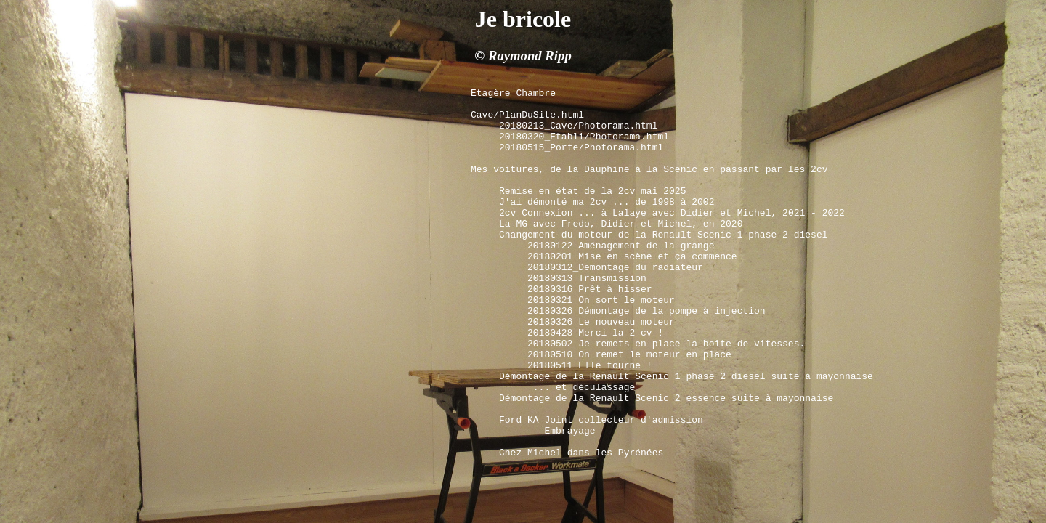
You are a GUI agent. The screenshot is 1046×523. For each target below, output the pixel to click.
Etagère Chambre (513, 94)
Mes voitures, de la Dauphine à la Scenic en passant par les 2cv (649, 185)
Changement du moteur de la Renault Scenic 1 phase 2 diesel (663, 264)
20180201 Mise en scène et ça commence (632, 290)
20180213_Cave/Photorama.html (581, 133)
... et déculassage (581, 447)
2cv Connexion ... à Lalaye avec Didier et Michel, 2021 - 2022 (675, 238)
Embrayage (547, 499)
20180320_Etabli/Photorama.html (587, 146)
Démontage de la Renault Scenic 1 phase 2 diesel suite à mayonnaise (686, 434)
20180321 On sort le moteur (601, 342)
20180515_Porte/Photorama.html (584, 159)
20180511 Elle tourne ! (589, 421)
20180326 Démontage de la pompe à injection (646, 355)
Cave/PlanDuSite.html (530, 120)
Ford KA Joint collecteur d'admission (601, 486)
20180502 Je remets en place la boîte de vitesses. (666, 395)
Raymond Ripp (530, 55)
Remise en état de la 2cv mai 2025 (592, 212)
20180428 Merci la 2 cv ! (595, 382)
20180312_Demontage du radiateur (615, 303)
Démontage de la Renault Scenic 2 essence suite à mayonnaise (666, 460)
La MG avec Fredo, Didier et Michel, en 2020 (620, 251)
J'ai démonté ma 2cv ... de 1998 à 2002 (606, 225)
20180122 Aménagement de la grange (623, 277)
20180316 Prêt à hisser (589, 329)
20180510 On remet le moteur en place (629, 408)
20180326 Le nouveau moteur (601, 369)
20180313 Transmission (586, 316)
